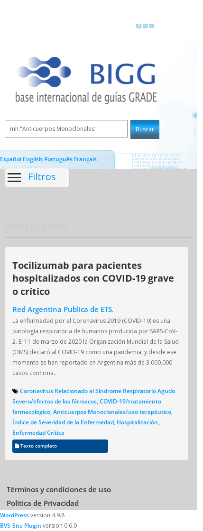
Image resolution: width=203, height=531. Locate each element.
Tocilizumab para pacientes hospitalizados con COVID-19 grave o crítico (93, 278)
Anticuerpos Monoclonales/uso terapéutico (112, 412)
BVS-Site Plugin (20, 526)
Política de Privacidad (43, 503)
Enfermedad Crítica (38, 433)
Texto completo (36, 446)
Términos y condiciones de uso (59, 489)
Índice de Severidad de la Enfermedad (63, 422)
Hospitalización (137, 422)
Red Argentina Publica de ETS (62, 309)
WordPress (14, 515)
